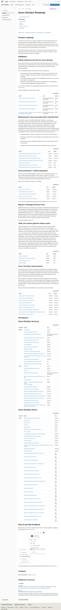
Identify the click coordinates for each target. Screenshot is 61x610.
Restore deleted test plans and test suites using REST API (34, 481)
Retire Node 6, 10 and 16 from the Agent (31, 389)
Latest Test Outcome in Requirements (26, 298)
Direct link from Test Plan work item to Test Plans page (34, 463)
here (32, 212)
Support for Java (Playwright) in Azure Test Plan (33, 393)
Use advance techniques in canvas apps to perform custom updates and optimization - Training (37, 586)
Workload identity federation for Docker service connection (29, 153)
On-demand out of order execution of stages (27, 258)
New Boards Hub (27, 427)
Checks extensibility (22, 262)
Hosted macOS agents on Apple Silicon (31, 342)
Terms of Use (43, 607)
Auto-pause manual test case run (30, 467)
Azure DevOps (28, 8)
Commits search (27, 329)
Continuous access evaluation (24, 162)
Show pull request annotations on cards (31, 340)
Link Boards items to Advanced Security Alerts (27, 101)
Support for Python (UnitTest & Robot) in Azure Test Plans (34, 395)
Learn (19, 8)
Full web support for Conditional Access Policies (27, 155)
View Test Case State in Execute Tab (30, 484)
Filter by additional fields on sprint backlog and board (33, 337)
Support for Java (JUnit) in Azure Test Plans (32, 498)
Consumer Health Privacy (34, 607)
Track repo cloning (27, 379)
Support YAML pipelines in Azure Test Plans (27, 305)
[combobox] (8, 10)
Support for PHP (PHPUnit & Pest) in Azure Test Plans (34, 398)
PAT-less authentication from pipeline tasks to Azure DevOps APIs (31, 160)
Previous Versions (10, 607)
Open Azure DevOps (55, 4)
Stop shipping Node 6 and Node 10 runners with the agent (34, 433)
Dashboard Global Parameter (29, 448)
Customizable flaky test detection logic (31, 400)
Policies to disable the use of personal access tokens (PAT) (30, 158)
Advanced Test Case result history (30, 456)
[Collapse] (14, 8)
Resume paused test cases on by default (31, 470)
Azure (23, 8)
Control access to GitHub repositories (31, 346)
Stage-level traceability (23, 256)
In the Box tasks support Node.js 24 (30, 386)
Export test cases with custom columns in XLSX (33, 477)
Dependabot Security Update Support (31, 372)
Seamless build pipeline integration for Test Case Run (34, 391)
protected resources (42, 229)
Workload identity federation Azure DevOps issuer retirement (30, 167)
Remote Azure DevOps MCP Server (25, 196)
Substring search (27, 420)
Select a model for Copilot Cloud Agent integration (28, 198)
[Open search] (55, 2)
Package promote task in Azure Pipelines (31, 402)
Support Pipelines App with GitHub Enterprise (32, 436)
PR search (26, 370)
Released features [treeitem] (5, 15)
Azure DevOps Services (23, 26)
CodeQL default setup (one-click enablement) (27, 108)
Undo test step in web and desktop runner (31, 474)
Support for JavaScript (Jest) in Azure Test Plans (33, 502)
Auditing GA (26, 366)
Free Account (46, 4)
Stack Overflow (53, 566)
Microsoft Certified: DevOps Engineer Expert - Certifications (30, 591)
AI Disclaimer (3, 607)
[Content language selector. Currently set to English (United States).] (6, 605)
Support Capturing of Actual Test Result (26, 314)
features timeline (53, 201)
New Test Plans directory (28, 488)
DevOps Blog (39, 32)
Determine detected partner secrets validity (27, 98)
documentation (21, 87)
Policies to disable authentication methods (31, 368)
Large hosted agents (28, 344)
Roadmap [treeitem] (4, 13)
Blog (16, 607)
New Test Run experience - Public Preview (26, 300)
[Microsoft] (2, 1)
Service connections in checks (24, 260)
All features (21, 24)
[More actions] (58, 9)
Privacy (26, 607)
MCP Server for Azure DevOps (24, 189)
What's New (21, 32)
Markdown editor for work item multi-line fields (32, 429)
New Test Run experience (28, 491)
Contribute (21, 607)
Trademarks (50, 607)
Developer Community (30, 32)
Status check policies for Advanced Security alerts (28, 105)
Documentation (47, 32)
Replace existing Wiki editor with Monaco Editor (32, 361)
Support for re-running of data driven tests (26, 307)
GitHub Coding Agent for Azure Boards (26, 191)
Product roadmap (22, 21)
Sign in (58, 1)
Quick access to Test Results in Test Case (26, 295)
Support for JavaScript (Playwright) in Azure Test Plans (29, 309)
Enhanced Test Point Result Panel (25, 302)
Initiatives (21, 23)
